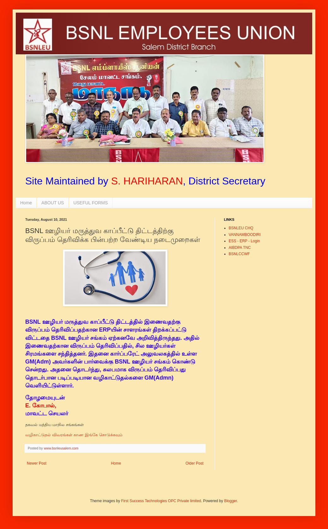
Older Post (194, 463)
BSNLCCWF (239, 254)
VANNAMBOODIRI (245, 234)
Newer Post (36, 463)
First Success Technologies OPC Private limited (161, 501)
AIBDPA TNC (240, 247)
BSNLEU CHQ (241, 228)
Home (26, 202)
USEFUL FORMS (90, 202)
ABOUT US (52, 202)
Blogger (230, 501)
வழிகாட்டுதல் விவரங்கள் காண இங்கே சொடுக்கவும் (73, 434)
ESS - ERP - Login (244, 241)
